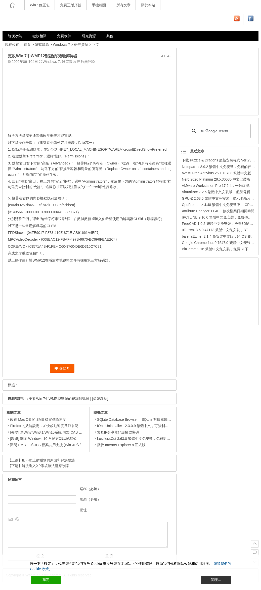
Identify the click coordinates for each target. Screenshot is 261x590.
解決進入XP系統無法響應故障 (45, 466)
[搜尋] (218, 131)
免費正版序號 (70, 5)
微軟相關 (39, 36)
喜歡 (61, 368)
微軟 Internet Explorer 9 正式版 (120, 445)
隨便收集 (15, 36)
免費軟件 (64, 36)
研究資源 (89, 36)
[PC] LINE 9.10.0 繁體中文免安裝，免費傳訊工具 (220, 217)
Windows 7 (61, 45)
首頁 (27, 45)
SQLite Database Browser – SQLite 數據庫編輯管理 (136, 419)
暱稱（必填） (90, 489)
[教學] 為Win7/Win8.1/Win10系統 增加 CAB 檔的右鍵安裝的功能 (60, 432)
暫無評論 (88, 62)
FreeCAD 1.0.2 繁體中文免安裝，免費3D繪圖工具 (221, 224)
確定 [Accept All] (46, 580)
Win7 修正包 (40, 5)
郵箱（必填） (90, 499)
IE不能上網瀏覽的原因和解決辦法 (48, 460)
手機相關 (99, 5)
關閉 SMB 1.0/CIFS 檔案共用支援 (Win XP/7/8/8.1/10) (52, 445)
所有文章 (123, 5)
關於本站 (148, 5)
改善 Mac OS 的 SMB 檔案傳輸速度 (38, 419)
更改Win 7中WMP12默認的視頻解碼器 (59, 399)
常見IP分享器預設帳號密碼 (116, 432)
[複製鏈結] (100, 399)
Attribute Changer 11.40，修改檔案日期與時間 (218, 211)
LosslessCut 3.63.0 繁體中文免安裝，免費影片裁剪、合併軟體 (144, 439)
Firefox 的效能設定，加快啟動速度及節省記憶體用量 (51, 426)
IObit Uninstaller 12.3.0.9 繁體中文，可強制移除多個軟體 (140, 426)
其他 (109, 36)
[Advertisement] (89, 97)
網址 (83, 510)
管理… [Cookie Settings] (216, 580)
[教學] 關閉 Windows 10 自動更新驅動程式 (43, 439)
